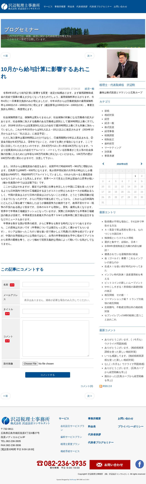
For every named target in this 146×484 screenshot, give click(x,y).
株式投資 (109, 127)
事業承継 (109, 155)
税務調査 (109, 135)
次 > (89, 55)
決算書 (108, 151)
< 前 (5, 55)
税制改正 (109, 139)
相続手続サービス (70, 451)
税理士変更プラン (70, 444)
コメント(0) (87, 386)
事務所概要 (60, 6)
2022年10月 (122, 164)
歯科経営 (109, 143)
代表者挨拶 (81, 6)
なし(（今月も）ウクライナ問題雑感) (124, 364)
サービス (48, 6)
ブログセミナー (21, 29)
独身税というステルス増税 (120, 237)
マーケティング (113, 147)
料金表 (71, 6)
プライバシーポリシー (130, 426)
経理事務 (109, 131)
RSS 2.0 (105, 386)
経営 (107, 119)
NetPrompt (73, 479)
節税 (107, 110)
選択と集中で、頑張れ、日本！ (121, 242)
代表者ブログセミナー (101, 6)
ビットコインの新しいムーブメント (124, 282)
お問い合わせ (120, 6)
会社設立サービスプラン (72, 428)
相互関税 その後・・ (116, 295)
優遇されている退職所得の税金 (121, 254)
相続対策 (109, 115)
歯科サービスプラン (71, 437)
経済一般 (89, 88)
